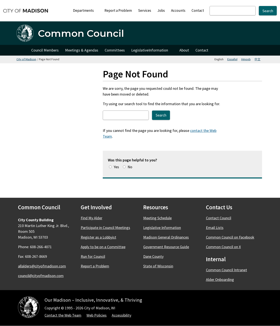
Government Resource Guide (166, 246)
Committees (115, 50)
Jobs (161, 10)
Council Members (45, 50)
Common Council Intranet (226, 269)
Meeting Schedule (157, 217)
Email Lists (214, 227)
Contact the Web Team (63, 315)
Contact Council (218, 217)
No (130, 166)
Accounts (178, 10)
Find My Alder (91, 217)
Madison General (168, 237)
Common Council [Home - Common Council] (81, 33)
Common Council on (232, 237)
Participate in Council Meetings (105, 227)
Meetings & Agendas (81, 50)
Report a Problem (118, 10)
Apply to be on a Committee (103, 246)
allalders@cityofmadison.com (42, 266)
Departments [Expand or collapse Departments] (85, 10)
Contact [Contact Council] (201, 50)
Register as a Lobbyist (98, 237)
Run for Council (93, 256)
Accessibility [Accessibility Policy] (121, 315)
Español (232, 59)
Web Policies (96, 315)
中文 (258, 59)
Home (22, 50)
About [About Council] (184, 50)
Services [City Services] (144, 10)
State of (160, 266)
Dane (155, 256)
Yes (116, 166)
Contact (198, 10)
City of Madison (26, 59)
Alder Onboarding (220, 279)
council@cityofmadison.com (41, 275)
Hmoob (246, 59)
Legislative (152, 51)
